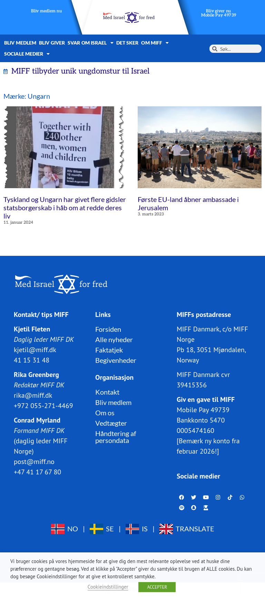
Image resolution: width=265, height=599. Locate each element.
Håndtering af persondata (115, 436)
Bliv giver (52, 43)
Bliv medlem (20, 43)
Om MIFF (155, 42)
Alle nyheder (114, 339)
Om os (105, 412)
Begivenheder (115, 360)
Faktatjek (109, 350)
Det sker (127, 43)
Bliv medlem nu (46, 11)
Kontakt (107, 392)
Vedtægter (111, 423)
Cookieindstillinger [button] (108, 586)
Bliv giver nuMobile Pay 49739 (218, 13)
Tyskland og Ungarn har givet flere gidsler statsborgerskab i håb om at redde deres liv (64, 207)
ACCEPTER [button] (157, 587)
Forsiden (108, 329)
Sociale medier (27, 53)
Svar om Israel (91, 42)
